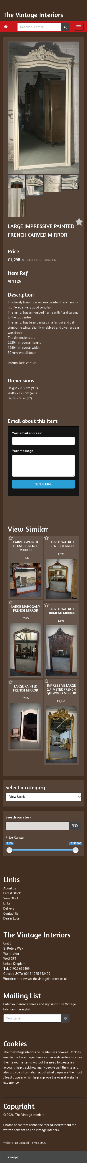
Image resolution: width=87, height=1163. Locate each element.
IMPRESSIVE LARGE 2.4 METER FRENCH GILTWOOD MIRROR (61, 689)
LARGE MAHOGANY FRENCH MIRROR (25, 608)
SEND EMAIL (43, 484)
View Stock (11, 898)
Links (6, 903)
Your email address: (27, 433)
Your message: (23, 451)
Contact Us (11, 913)
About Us (9, 888)
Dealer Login (12, 918)
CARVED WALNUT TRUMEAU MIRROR (61, 611)
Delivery (8, 908)
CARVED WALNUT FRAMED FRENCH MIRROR (26, 546)
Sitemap (12, 1157)
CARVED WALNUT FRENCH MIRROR (61, 544)
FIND (75, 826)
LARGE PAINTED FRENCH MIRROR (25, 688)
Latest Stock (12, 893)
